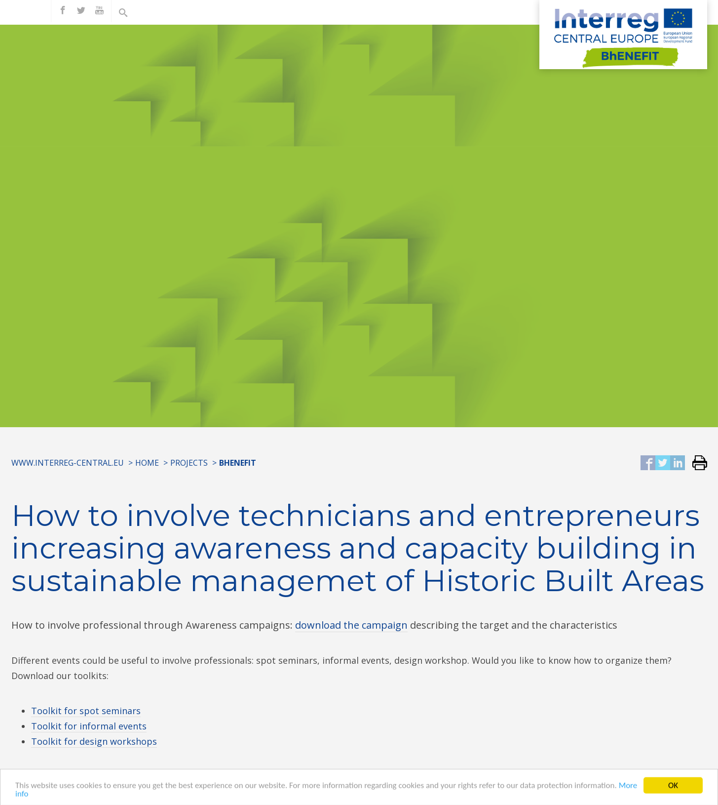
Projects (189, 462)
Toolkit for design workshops (94, 741)
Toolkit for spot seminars (86, 711)
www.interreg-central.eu (67, 462)
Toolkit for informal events (89, 726)
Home (147, 462)
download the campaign (351, 625)
